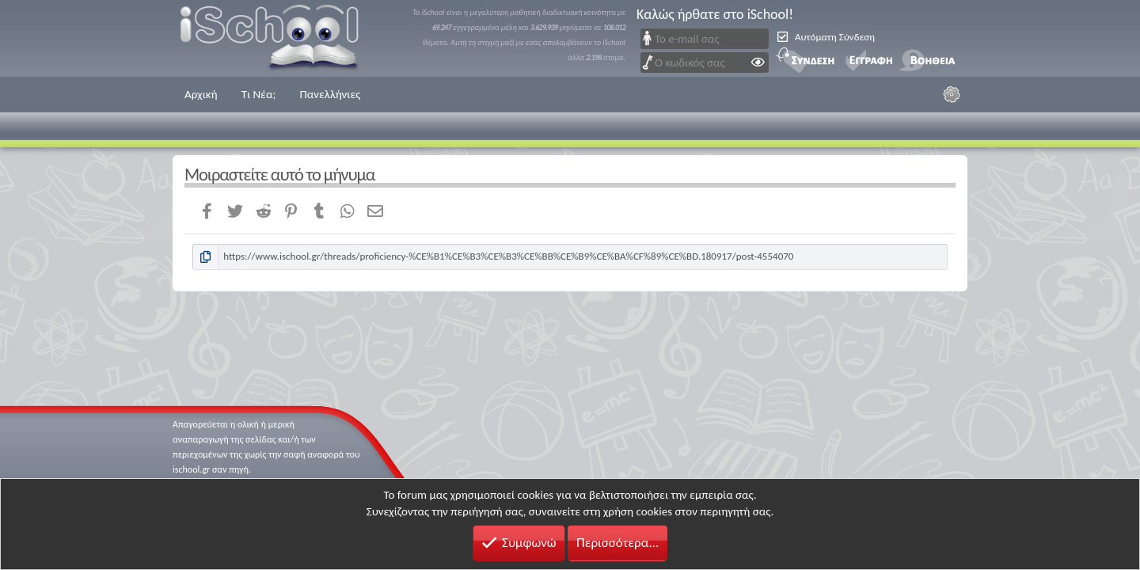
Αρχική (201, 94)
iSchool (279, 38)
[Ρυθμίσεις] (951, 94)
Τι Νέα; (258, 94)
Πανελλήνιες (329, 94)
